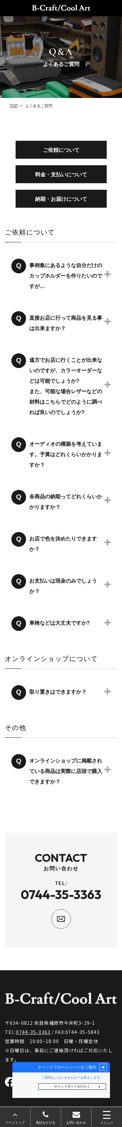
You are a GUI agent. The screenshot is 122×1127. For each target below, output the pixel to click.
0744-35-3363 (33, 1032)
